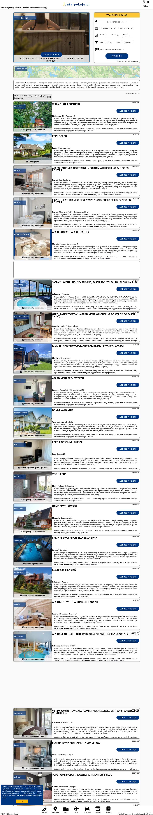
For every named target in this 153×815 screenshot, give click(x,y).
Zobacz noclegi (128, 110)
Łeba (16, 444)
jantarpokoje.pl (76, 4)
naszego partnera (86, 131)
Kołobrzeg (18, 284)
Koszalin (17, 380)
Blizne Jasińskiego (22, 234)
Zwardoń (18, 540)
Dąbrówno (18, 572)
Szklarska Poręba (21, 316)
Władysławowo (20, 412)
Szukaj (117, 56)
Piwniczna (18, 348)
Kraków (17, 604)
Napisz (150, 814)
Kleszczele (18, 508)
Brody (16, 138)
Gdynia (17, 777)
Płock (16, 476)
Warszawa (18, 713)
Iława (16, 745)
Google (39, 786)
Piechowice (19, 106)
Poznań (17, 170)
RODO (4, 797)
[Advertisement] (76, 685)
